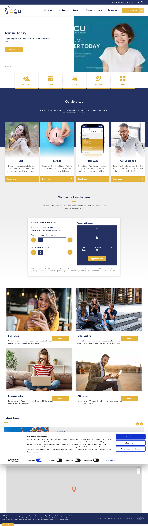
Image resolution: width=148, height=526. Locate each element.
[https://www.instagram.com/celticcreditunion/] (142, 2)
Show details (108, 522)
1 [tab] (6, 66)
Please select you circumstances (43, 224)
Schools (90, 10)
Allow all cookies (131, 498)
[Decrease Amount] (33, 241)
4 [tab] (10, 66)
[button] (137, 425)
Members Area (131, 10)
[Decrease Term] (33, 253)
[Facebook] (135, 2)
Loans (77, 10)
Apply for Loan (97, 260)
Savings (64, 10)
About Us (50, 10)
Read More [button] (46, 180)
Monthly (97, 229)
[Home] (11, 10)
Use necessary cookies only (131, 510)
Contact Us (112, 10)
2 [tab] (7, 66)
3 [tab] (9, 66)
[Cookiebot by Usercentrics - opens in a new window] (13, 522)
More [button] (60, 340)
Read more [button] (11, 180)
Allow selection (130, 504)
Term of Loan (40, 249)
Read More (64, 447)
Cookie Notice (32, 513)
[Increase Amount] (70, 241)
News (100, 10)
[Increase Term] (70, 253)
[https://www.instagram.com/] (139, 2)
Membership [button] (14, 49)
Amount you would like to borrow (44, 236)
